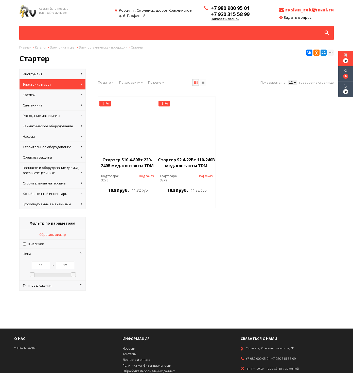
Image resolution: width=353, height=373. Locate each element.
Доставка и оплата (136, 360)
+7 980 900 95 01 (258, 359)
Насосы (52, 136)
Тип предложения (52, 285)
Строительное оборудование (52, 146)
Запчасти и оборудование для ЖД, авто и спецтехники (52, 170)
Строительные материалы (52, 183)
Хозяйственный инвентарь (52, 193)
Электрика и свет (52, 84)
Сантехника (52, 105)
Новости (128, 348)
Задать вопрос (295, 17)
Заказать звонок (225, 19)
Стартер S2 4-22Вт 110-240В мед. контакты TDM (186, 162)
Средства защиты (52, 157)
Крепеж (52, 94)
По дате (106, 82)
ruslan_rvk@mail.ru (306, 10)
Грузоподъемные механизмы (52, 204)
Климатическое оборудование (52, 126)
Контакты (129, 354)
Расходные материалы (52, 115)
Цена (52, 253)
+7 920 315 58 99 (283, 359)
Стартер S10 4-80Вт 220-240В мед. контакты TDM (127, 162)
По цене (156, 82)
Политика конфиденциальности (146, 365)
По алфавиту (131, 82)
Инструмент (52, 73)
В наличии (36, 244)
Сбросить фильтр (52, 234)
